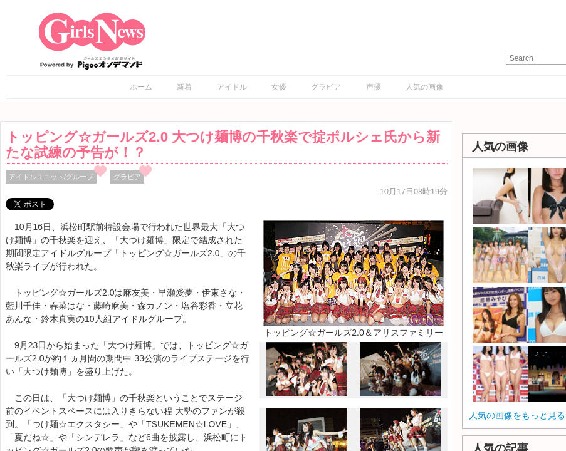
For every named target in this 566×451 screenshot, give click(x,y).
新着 (184, 87)
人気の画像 (424, 87)
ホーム (141, 87)
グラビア (326, 87)
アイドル (232, 87)
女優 (278, 87)
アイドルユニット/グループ (51, 176)
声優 (373, 87)
